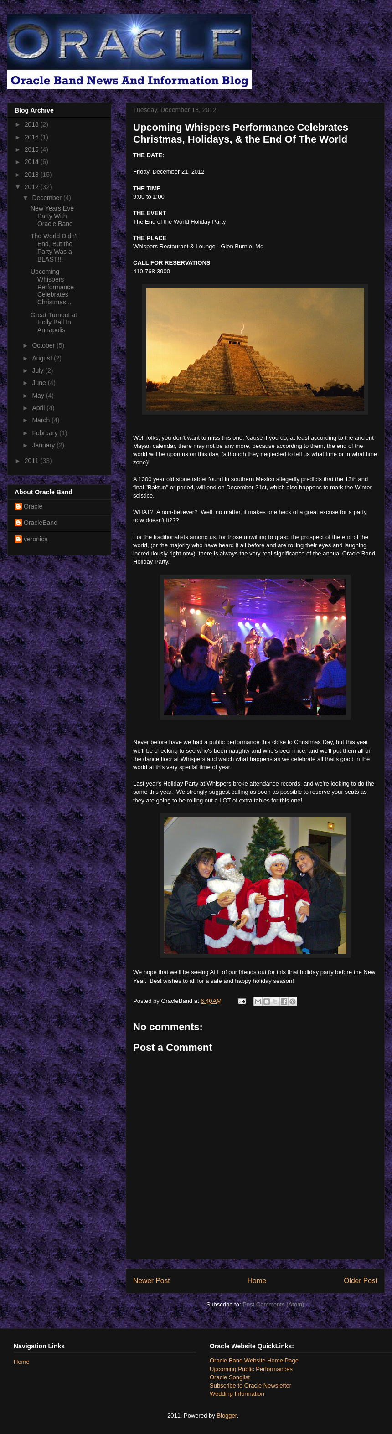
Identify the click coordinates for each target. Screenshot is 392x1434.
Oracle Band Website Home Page (254, 1360)
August (42, 358)
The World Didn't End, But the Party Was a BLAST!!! (54, 247)
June (39, 382)
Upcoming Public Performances (251, 1369)
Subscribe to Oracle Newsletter (250, 1385)
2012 (33, 186)
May (39, 395)
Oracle (33, 506)
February (45, 433)
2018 (33, 124)
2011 (33, 460)
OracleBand (40, 522)
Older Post (360, 1281)
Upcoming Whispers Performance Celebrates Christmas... (52, 287)
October (44, 345)
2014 (33, 161)
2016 (33, 137)
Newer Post (151, 1281)
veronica (36, 539)
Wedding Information (237, 1393)
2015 (33, 149)
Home (257, 1281)
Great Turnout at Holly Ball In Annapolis (54, 322)
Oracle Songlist (230, 1377)
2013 (33, 174)
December (47, 197)
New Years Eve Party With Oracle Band (52, 216)
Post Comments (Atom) (273, 1304)
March (42, 420)
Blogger (227, 1415)
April (39, 407)
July (38, 370)
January (44, 445)
